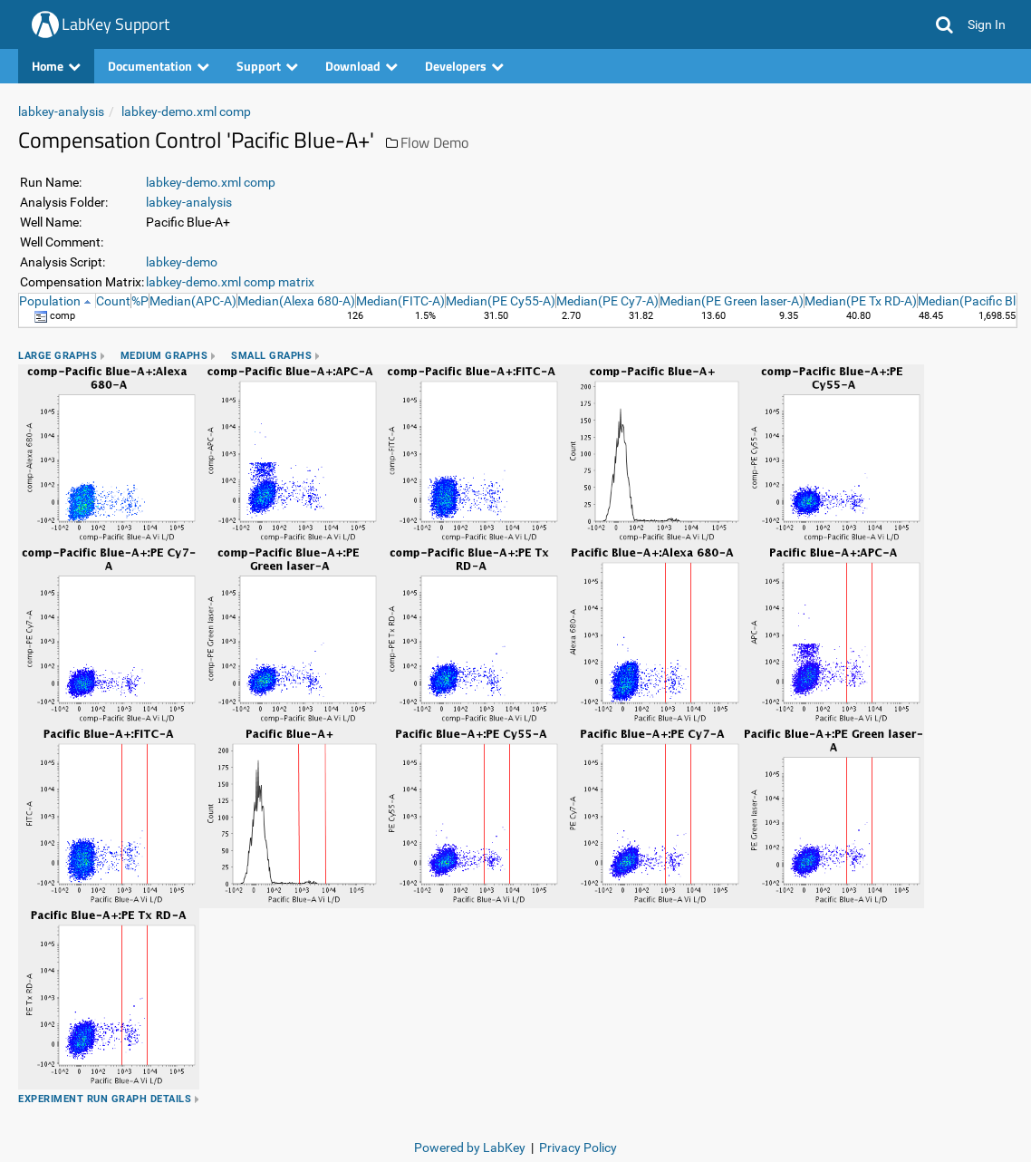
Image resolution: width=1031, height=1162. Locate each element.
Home (56, 65)
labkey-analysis (61, 111)
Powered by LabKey (469, 1147)
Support (267, 65)
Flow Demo (434, 142)
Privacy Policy (578, 1147)
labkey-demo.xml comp (186, 111)
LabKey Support (115, 24)
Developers (464, 65)
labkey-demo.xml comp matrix (230, 282)
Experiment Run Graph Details (104, 1099)
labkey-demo (181, 262)
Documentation (158, 65)
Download (361, 65)
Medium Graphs (164, 356)
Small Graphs (271, 356)
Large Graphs (57, 356)
